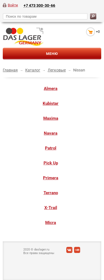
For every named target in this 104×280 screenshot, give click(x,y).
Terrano (51, 192)
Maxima (50, 118)
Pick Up (51, 163)
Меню (52, 54)
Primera (50, 177)
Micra (50, 222)
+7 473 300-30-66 (39, 5)
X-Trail (50, 207)
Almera (50, 88)
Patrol (50, 148)
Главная (10, 70)
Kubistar (51, 103)
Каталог (32, 70)
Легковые (57, 70)
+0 (98, 32)
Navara (50, 133)
